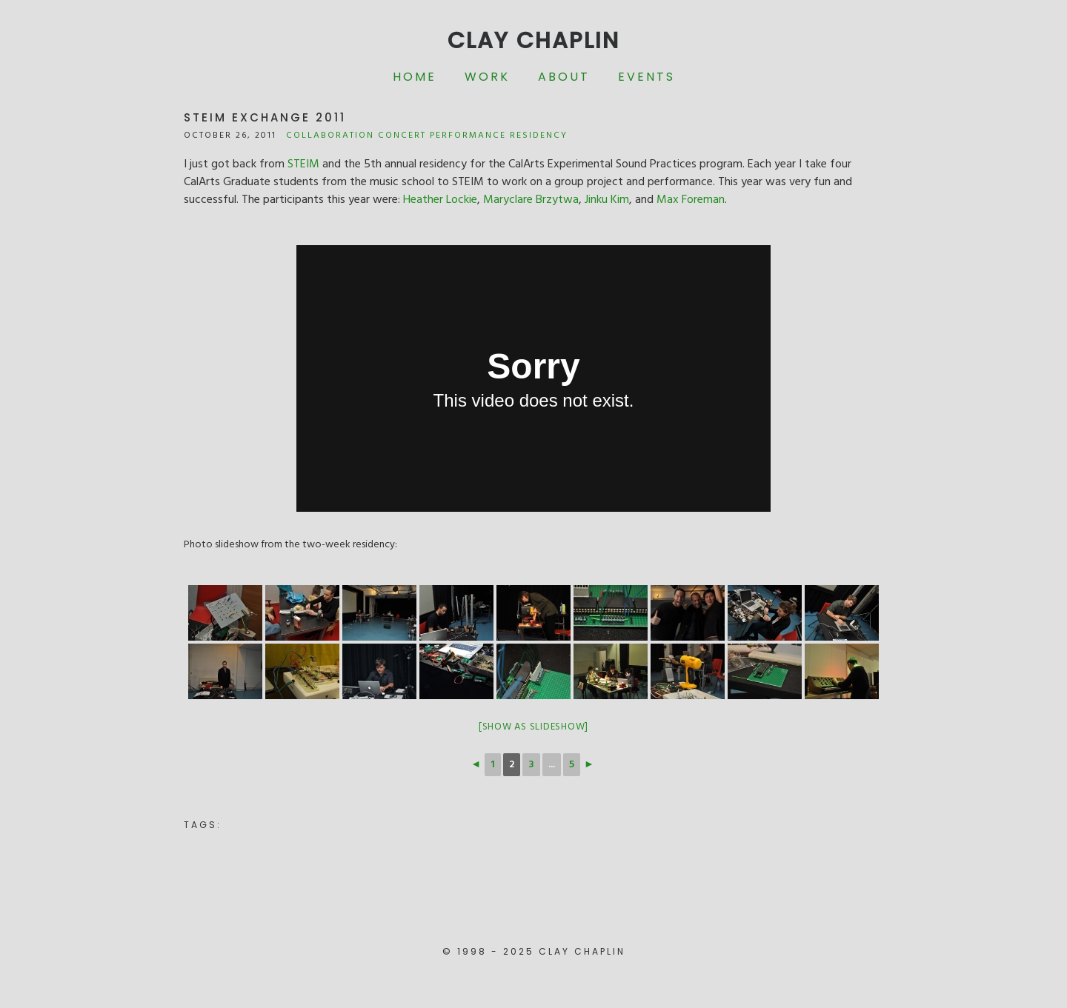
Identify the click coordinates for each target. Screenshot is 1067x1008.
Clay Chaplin (533, 41)
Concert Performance (442, 135)
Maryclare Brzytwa (531, 200)
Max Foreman (691, 200)
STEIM (303, 164)
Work (487, 76)
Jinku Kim (607, 200)
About (564, 76)
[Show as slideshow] (533, 727)
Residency (539, 135)
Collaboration (330, 135)
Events (646, 76)
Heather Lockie (440, 200)
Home (414, 76)
